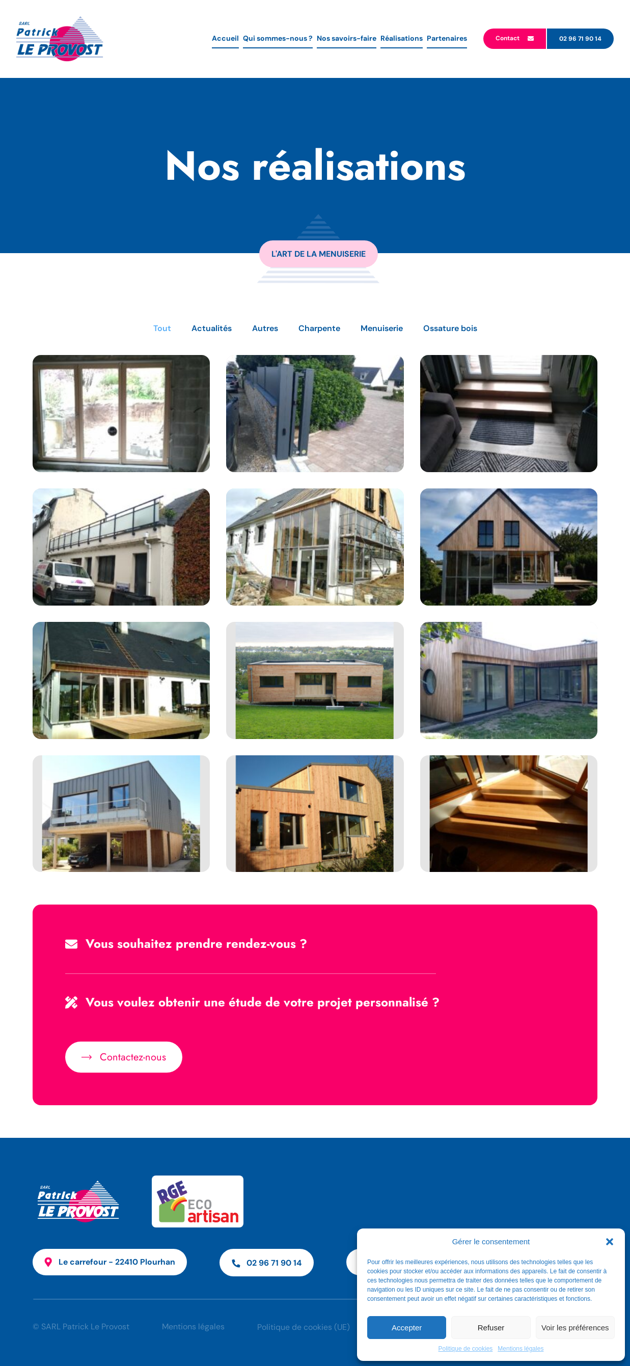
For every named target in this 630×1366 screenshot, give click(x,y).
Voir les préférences (575, 1327)
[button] (610, 1242)
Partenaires (447, 38)
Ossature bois (450, 328)
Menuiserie (382, 328)
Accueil (225, 38)
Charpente (319, 328)
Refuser (491, 1327)
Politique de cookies (466, 1348)
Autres (265, 328)
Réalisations (401, 38)
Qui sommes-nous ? (278, 38)
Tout (162, 328)
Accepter (407, 1327)
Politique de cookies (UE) (303, 1327)
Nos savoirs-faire (346, 38)
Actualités (211, 328)
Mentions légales (520, 1348)
